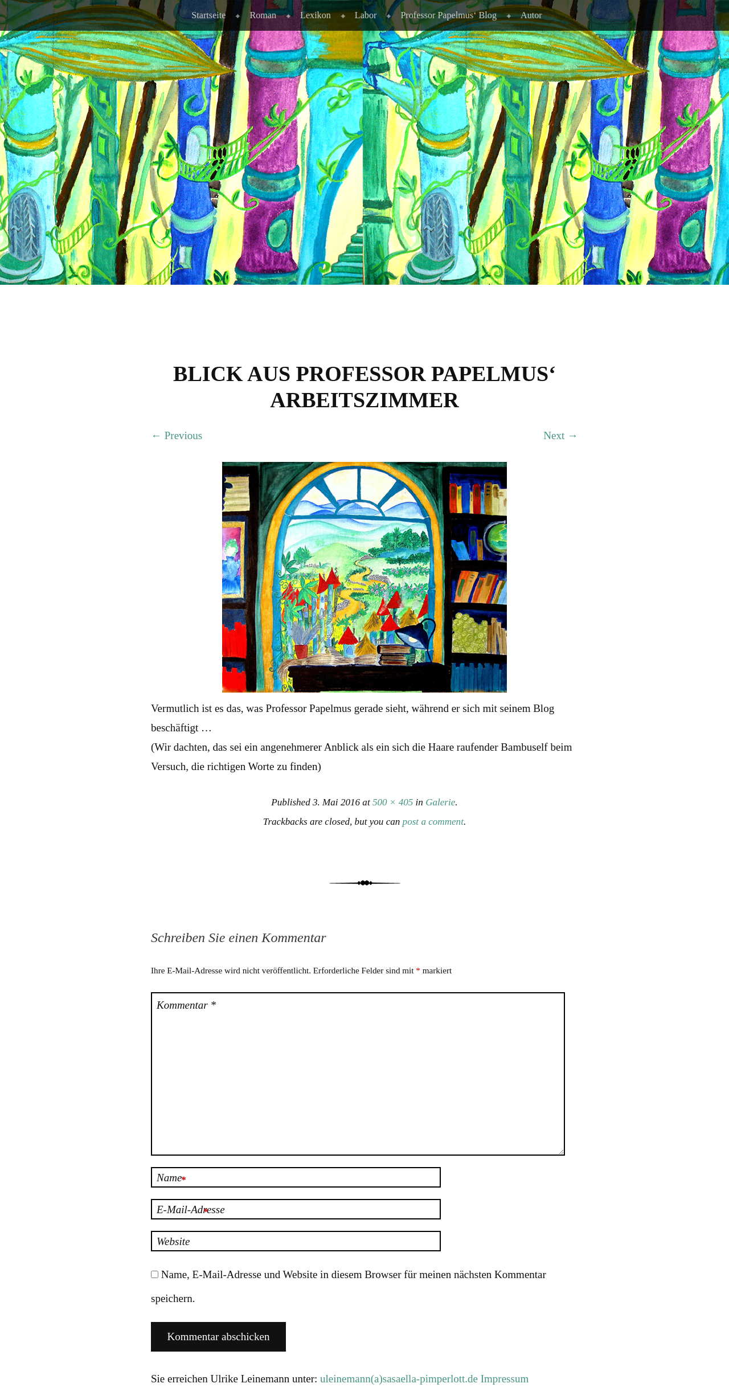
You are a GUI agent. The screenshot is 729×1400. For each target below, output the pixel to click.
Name (171, 1179)
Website (173, 1241)
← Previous (176, 435)
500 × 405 (392, 802)
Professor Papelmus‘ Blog (448, 15)
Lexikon (315, 15)
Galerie (440, 802)
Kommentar (186, 1005)
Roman (262, 15)
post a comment (433, 821)
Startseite (208, 15)
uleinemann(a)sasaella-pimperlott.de (399, 1379)
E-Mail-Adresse (191, 1211)
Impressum (505, 1379)
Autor (531, 15)
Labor (366, 15)
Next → (560, 435)
